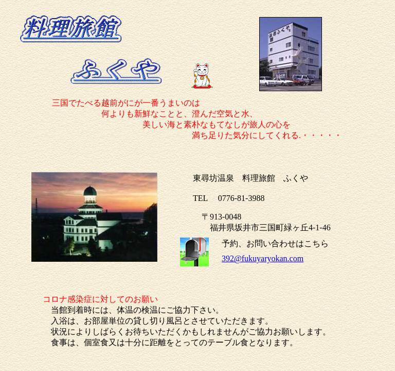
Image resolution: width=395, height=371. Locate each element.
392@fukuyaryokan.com (262, 258)
